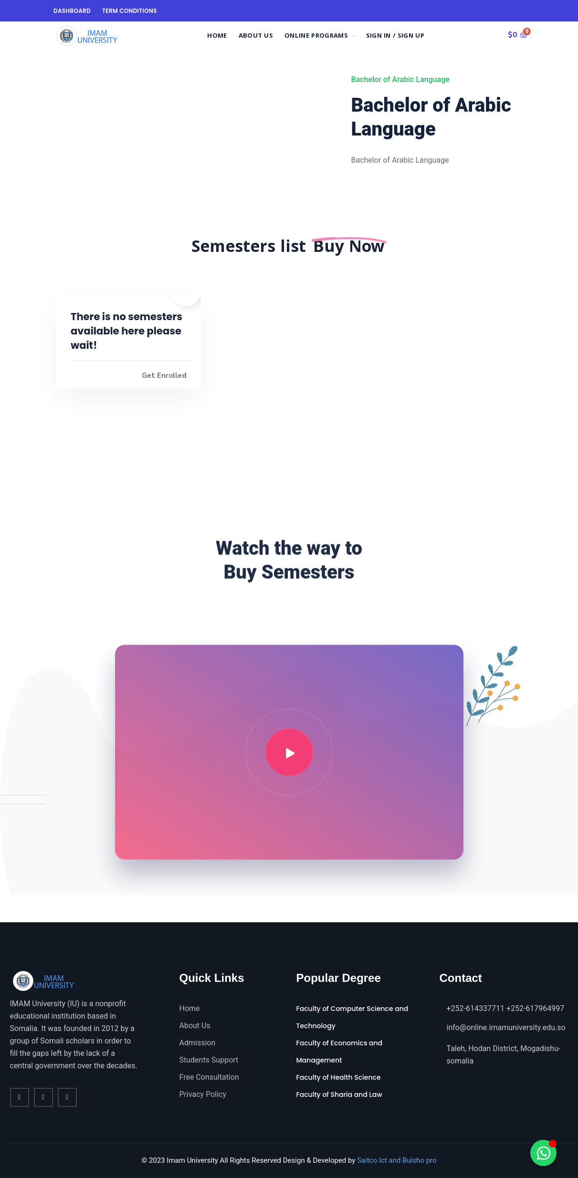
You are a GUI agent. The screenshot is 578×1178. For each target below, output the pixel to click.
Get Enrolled (164, 375)
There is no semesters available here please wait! (126, 331)
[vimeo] (67, 1097)
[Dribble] (57, 908)
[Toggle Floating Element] (543, 1153)
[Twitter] (29, 908)
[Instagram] (74, 908)
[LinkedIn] (43, 908)
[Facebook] (15, 908)
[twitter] (43, 1097)
